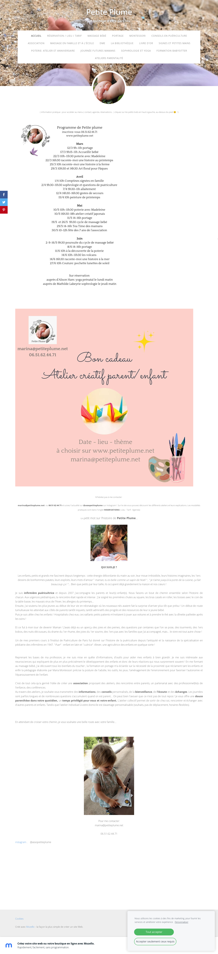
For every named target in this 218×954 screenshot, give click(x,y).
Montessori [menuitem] (137, 36)
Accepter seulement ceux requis (155, 941)
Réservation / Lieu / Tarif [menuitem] (64, 36)
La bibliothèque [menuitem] (122, 43)
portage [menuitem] (118, 36)
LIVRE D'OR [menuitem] (146, 43)
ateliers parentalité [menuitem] (109, 58)
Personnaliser (181, 922)
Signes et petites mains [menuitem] (174, 43)
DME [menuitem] (102, 43)
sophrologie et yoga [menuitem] (136, 51)
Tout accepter (154, 932)
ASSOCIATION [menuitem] (36, 43)
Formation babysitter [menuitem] (172, 51)
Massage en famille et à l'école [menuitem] (72, 43)
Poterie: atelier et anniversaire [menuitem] (53, 51)
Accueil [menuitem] (36, 36)
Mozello (30, 929)
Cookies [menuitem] (19, 921)
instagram (21, 844)
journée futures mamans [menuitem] (98, 51)
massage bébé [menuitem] (97, 36)
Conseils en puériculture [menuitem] (169, 36)
